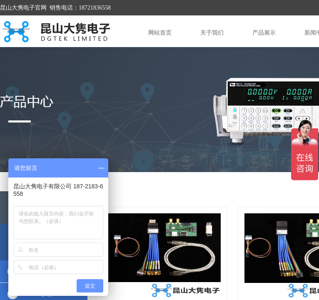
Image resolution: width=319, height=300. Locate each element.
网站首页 (160, 33)
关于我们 (212, 33)
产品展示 (264, 33)
